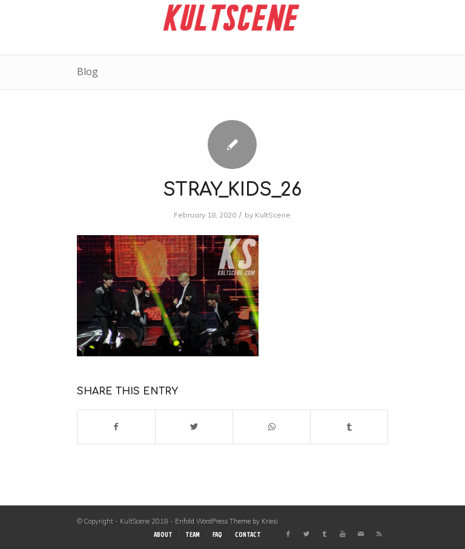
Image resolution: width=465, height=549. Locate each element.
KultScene (273, 214)
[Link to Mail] (361, 534)
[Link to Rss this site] (379, 534)
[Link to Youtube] (343, 534)
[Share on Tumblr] (349, 427)
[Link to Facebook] (288, 534)
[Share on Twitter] (194, 427)
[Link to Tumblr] (324, 534)
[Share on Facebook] (116, 427)
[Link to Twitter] (306, 534)
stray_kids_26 (232, 190)
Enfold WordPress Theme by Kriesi (226, 521)
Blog (87, 71)
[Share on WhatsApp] (271, 427)
